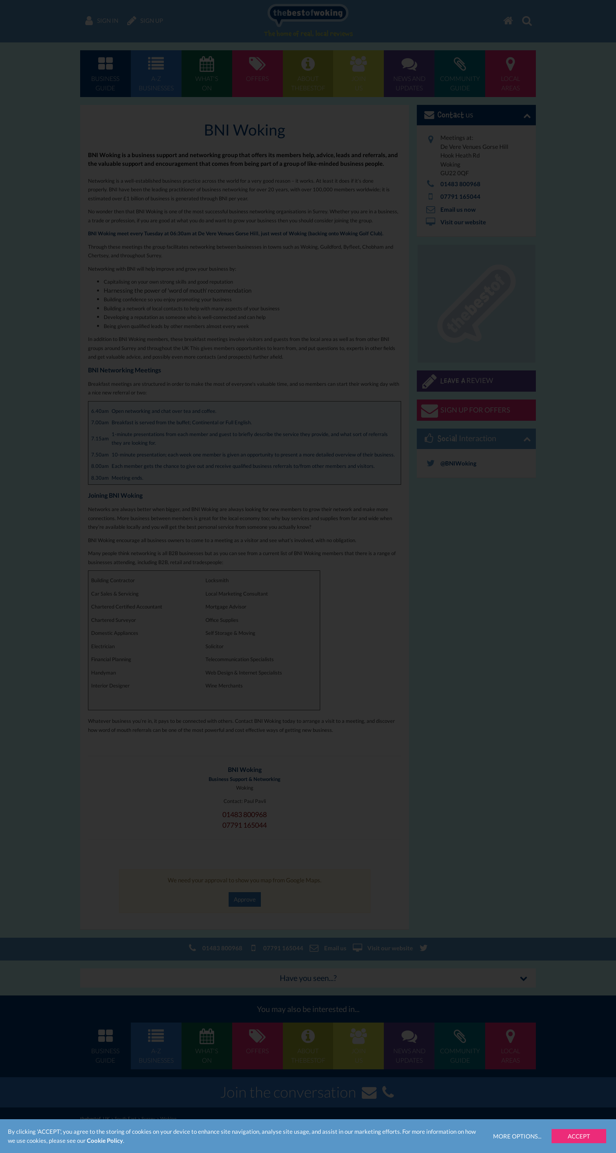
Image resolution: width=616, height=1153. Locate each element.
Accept (579, 1136)
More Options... (517, 1136)
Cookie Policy (105, 1140)
